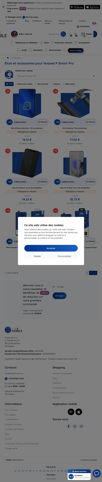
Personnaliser (64, 256)
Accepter (51, 248)
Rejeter (37, 256)
